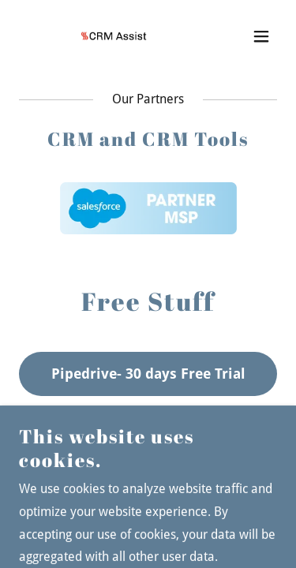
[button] (261, 36)
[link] (109, 35)
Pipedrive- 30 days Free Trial (148, 373)
